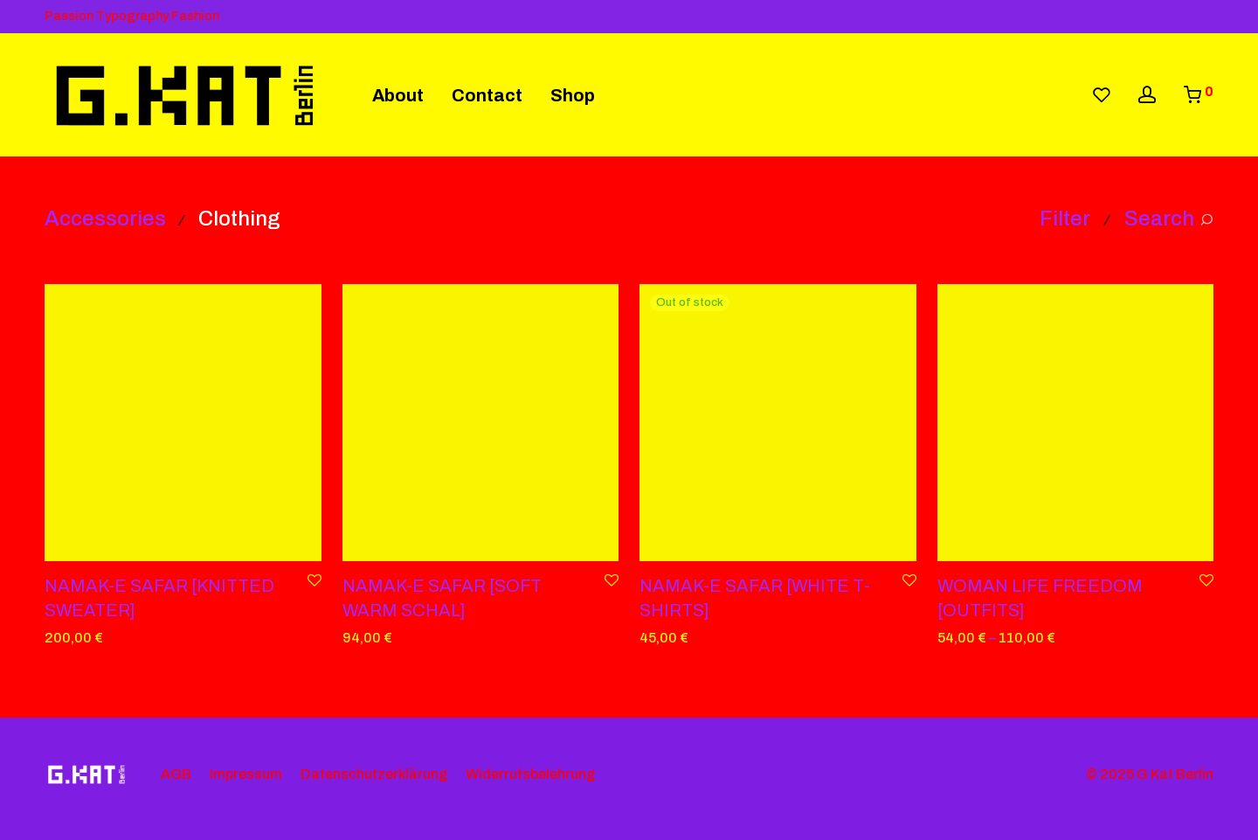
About (398, 95)
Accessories (105, 218)
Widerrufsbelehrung (530, 774)
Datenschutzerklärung (374, 774)
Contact (487, 95)
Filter (1065, 218)
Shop (572, 95)
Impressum (246, 774)
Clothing (239, 218)
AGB (176, 774)
